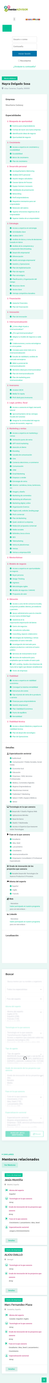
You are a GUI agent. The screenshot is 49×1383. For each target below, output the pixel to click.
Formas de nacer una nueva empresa (25, 130)
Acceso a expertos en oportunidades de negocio (25, 569)
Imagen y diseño (17, 492)
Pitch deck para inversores (21, 398)
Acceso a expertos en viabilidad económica (23, 682)
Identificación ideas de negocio (23, 134)
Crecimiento (13, 142)
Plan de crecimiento (18, 161)
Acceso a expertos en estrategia (23, 228)
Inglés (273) (24, 1014)
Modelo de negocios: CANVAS (22, 590)
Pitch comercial (17, 514)
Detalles (11, 1241)
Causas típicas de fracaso (21, 182)
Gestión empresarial (19, 705)
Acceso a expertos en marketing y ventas (24, 434)
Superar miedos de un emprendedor (25, 218)
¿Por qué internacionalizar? (21, 333)
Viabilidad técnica (16, 721)
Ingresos (14, 583)
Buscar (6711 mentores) (18, 1134)
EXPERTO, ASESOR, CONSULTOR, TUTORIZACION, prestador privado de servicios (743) (24, 1061)
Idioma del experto (13, 1006)
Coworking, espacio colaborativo (23, 634)
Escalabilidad (16, 154)
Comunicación (16, 466)
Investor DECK (16, 390)
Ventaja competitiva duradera (22, 293)
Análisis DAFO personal (20, 175)
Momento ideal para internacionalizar (25, 370)
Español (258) (24, 1016)
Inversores (13, 385)
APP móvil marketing (19, 443)
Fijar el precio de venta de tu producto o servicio (25, 696)
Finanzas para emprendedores (23, 701)
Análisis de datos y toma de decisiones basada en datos (26, 240)
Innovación (13, 312)
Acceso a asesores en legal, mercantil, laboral (25, 408)
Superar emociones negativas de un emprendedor (25, 213)
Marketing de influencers (20, 499)
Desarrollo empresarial (20, 253)
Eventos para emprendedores (22, 126)
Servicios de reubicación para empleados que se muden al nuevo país (25, 659)
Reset (37, 1134)
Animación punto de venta (21, 440)
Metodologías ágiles (19, 586)
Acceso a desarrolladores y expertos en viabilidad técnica (26, 727)
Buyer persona (17, 575)
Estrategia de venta (18, 481)
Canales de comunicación (21, 455)
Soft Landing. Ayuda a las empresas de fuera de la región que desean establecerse (26, 665)
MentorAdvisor (15, 557)
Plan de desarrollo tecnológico (22, 733)
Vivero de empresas (18, 671)
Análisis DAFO (16, 236)
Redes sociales (17, 530)
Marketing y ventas (16, 428)
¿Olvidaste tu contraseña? (24, 66)
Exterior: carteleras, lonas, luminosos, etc (25, 486)
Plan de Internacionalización (22, 374)
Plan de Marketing (18, 518)
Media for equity (17, 394)
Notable (24, 1080)
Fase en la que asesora (15, 1091)
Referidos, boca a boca (20, 533)
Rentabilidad (16, 716)
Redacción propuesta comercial (23, 526)
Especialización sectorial (16, 1112)
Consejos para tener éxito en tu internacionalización (23, 351)
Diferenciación (16, 256)
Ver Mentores (10, 1165)
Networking (15, 194)
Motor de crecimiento (19, 157)
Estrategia (12, 223)
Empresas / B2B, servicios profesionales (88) (24, 1122)
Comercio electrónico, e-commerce (24, 462)
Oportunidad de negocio (20, 137)
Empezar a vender (18, 478)
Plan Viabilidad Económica (21, 709)
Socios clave (16, 290)
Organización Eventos (19, 507)
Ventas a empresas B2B (20, 552)
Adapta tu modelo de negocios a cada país (25, 338)
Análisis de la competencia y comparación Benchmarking (22, 247)
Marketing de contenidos (20, 496)
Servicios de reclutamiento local (23, 654)
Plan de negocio (17, 272)
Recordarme (24, 61)
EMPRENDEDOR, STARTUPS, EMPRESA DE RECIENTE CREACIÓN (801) (24, 1059)
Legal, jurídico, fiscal (17, 403)
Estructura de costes (19, 691)
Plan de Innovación (18, 317)
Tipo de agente (12, 1049)
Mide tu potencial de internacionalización (19, 364)
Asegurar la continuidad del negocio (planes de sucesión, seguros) (25, 422)
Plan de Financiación (19, 307)
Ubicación (12, 599)
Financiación (14, 298)
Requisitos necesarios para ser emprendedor (23, 202)
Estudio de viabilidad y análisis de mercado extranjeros (24, 358)
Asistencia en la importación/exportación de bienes (23, 621)
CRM (13, 470)
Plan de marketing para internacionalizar (20, 378)
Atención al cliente (18, 447)
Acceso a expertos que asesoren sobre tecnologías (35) (24, 1037)
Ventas (14, 549)
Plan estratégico (17, 275)
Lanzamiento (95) (24, 1104)
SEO (13, 537)
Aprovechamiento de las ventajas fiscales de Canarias (24, 415)
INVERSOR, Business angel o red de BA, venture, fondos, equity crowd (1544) (24, 1056)
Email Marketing (17, 474)
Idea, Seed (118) (24, 1101)
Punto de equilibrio (18, 713)
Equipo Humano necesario (21, 186)
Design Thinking (17, 579)
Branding (14, 451)
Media (24, 1083)
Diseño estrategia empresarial (22, 260)
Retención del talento (19, 208)
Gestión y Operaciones (20, 264)
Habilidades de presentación (22, 190)
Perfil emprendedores (19, 198)
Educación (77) (24, 1125)
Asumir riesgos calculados (21, 179)
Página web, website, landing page (24, 511)
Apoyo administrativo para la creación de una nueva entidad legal (25, 614)
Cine (13, 459)
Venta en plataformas (19, 545)
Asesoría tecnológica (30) (24, 1040)
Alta (24, 1078)
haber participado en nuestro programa (25, 906)
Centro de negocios (18, 626)
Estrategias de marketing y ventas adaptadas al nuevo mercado (24, 639)
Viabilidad (12, 676)
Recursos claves (17, 286)
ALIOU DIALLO (14, 1254)
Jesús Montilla (14, 1179)
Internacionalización (17, 322)
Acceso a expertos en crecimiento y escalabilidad (24, 148)
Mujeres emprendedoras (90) (24, 1120)
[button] (14, 19)
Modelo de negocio (16, 564)
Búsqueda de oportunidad (19, 121)
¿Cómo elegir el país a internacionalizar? (19, 327)
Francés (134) (24, 1019)
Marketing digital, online (20, 503)
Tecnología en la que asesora (18, 1027)
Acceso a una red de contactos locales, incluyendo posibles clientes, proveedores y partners (26, 606)
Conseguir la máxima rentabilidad (24, 687)
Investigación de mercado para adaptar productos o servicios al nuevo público (24, 647)
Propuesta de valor (18, 594)
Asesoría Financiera (18, 303)
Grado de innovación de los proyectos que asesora (23, 1069)
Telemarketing (16, 541)
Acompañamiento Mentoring (22, 171)
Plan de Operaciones (19, 737)
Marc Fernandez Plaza (18, 1304)
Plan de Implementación (20, 268)
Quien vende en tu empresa (21, 522)
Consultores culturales (20, 630)
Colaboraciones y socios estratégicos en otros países (25, 344)
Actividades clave (18, 232)
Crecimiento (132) (24, 1099)
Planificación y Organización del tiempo (23, 280)
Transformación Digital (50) (24, 1035)
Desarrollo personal (17, 166)
